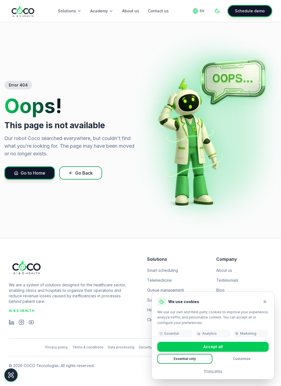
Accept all (213, 346)
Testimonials (227, 280)
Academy (101, 11)
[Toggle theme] (217, 11)
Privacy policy (213, 371)
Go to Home (29, 173)
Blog (220, 290)
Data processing (121, 347)
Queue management (165, 290)
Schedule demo (250, 11)
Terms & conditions (87, 347)
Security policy (151, 347)
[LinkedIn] (11, 322)
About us (130, 11)
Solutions (70, 11)
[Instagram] (21, 322)
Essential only (185, 359)
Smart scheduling (162, 270)
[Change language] (198, 11)
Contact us (158, 11)
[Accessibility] (11, 375)
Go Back (81, 173)
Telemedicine (159, 280)
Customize (242, 359)
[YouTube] (31, 322)
